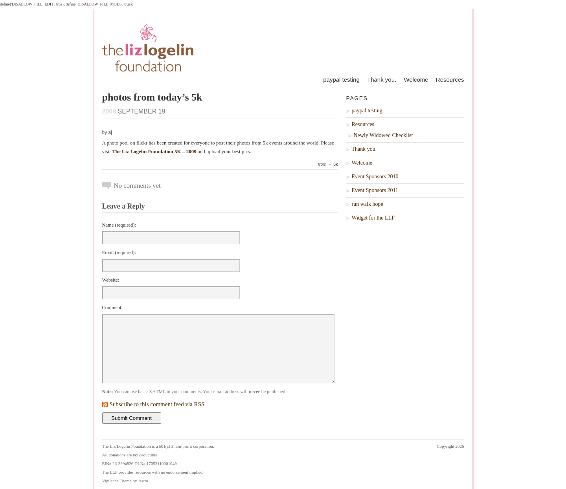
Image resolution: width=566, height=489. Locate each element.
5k (335, 164)
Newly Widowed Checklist (383, 135)
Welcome (416, 79)
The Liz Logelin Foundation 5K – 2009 (154, 151)
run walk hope (367, 204)
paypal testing (341, 79)
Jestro (143, 480)
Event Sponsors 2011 (375, 190)
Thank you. (381, 79)
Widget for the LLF (373, 218)
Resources (450, 79)
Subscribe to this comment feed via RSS (157, 404)
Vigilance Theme (117, 480)
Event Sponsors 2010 (375, 176)
